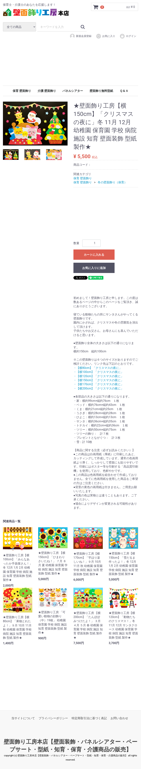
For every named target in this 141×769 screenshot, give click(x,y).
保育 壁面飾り (22, 91)
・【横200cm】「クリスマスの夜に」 (98, 388)
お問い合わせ (119, 718)
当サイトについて (23, 718)
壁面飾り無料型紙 (101, 91)
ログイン (128, 36)
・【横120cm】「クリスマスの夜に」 (98, 376)
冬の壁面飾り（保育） (112, 182)
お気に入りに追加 (94, 268)
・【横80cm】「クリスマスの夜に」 (97, 368)
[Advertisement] (70, 67)
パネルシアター (72, 91)
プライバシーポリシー (53, 718)
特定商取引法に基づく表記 (89, 718)
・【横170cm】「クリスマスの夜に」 (98, 384)
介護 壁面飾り (47, 91)
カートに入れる (94, 254)
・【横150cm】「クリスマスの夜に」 (98, 380)
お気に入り (105, 36)
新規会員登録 (80, 36)
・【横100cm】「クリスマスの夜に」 (98, 372)
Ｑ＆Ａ (124, 91)
